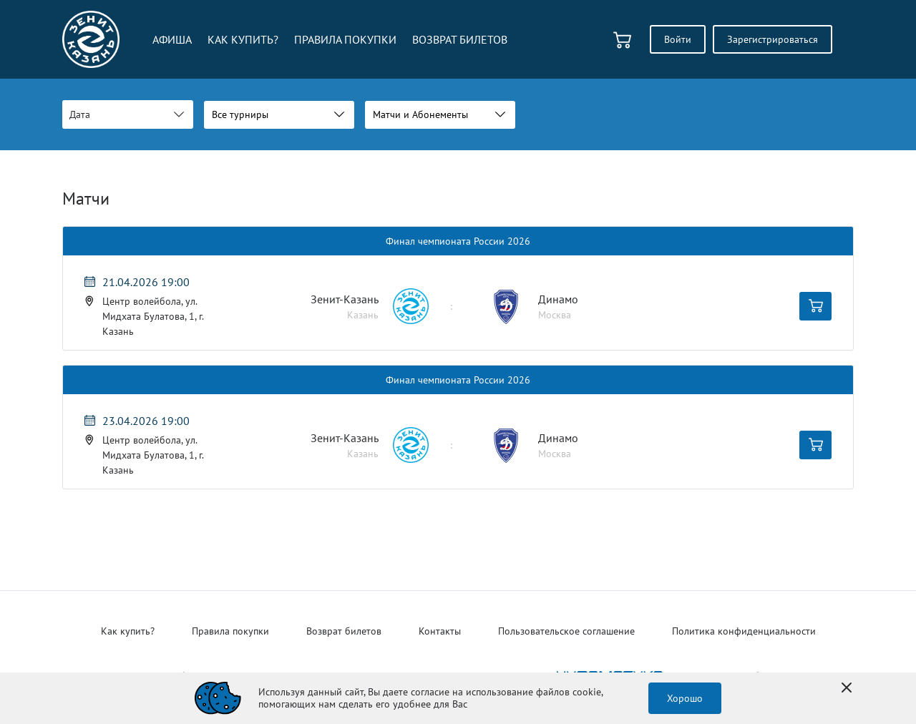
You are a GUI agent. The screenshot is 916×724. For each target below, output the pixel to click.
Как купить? (128, 631)
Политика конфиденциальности (744, 631)
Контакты (440, 631)
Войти (677, 39)
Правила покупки (230, 631)
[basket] (622, 39)
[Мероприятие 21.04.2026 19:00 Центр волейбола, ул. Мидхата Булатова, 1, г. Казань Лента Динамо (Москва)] (157, 306)
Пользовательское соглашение (566, 631)
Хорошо (685, 698)
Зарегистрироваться (772, 39)
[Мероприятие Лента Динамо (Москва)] (458, 306)
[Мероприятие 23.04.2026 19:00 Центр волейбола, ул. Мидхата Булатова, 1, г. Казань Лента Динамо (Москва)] (157, 445)
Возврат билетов (343, 631)
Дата (79, 114)
